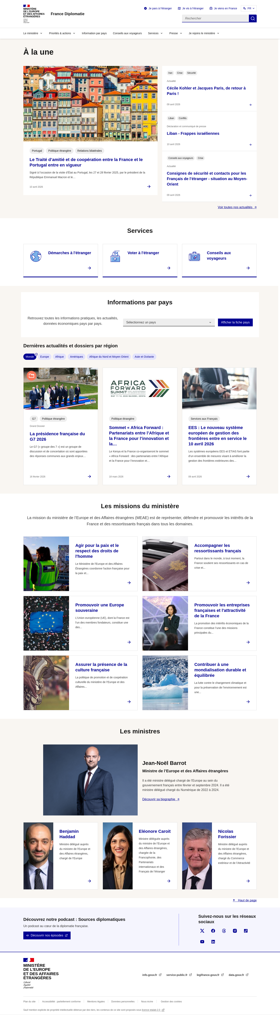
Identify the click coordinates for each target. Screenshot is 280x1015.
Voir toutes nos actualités (235, 207)
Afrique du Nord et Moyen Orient (109, 356)
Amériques (76, 356)
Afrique (59, 356)
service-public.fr (177, 974)
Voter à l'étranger (143, 253)
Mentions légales (96, 1001)
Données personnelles (123, 1001)
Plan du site (29, 1001)
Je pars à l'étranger (160, 8)
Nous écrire (147, 1001)
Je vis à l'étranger (193, 8)
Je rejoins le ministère (202, 33)
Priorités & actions (60, 33)
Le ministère (30, 33)
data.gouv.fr (237, 974)
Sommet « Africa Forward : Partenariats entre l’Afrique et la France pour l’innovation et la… (139, 435)
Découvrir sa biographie (158, 799)
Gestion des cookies (171, 1001)
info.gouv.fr (150, 974)
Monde (30, 356)
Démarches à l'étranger (69, 253)
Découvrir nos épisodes (47, 935)
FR (249, 8)
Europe (44, 356)
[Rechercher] (215, 18)
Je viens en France (225, 8)
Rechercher (253, 18)
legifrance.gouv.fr (208, 974)
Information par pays (94, 33)
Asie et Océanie (144, 356)
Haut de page (247, 900)
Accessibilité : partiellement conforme (61, 1001)
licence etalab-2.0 (151, 1010)
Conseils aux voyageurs (127, 33)
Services (153, 33)
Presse (173, 33)
